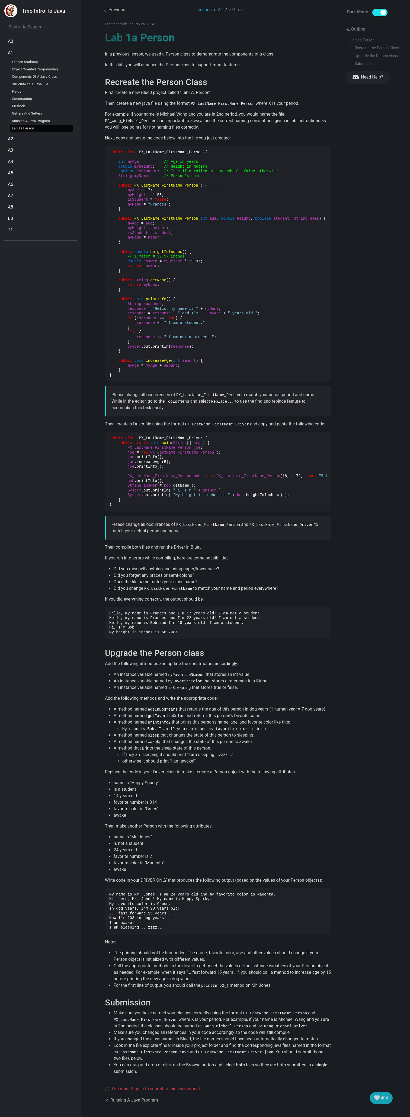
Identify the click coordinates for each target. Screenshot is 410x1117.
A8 (10, 207)
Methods (18, 106)
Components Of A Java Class (34, 76)
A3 (10, 150)
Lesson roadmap (25, 62)
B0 (10, 218)
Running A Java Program (31, 121)
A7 (10, 195)
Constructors (22, 99)
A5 (10, 172)
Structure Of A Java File (30, 84)
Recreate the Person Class (377, 48)
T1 (10, 229)
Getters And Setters (27, 113)
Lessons (204, 9)
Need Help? (368, 77)
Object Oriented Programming (35, 69)
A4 (10, 161)
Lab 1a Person (23, 128)
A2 (10, 138)
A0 (10, 41)
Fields (16, 91)
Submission (364, 63)
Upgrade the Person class (376, 56)
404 (381, 1098)
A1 (10, 52)
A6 (10, 184)
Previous (114, 9)
